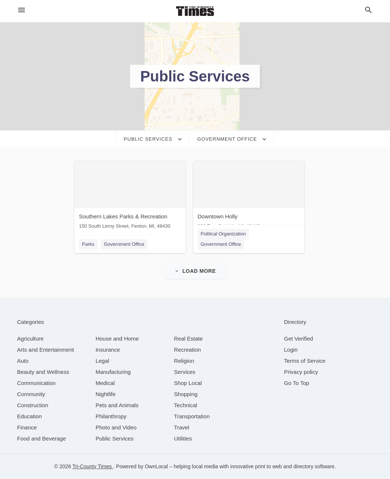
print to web (268, 466)
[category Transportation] (191, 416)
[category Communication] (36, 383)
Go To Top (296, 383)
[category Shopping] (185, 394)
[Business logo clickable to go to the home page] (195, 11)
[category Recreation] (187, 349)
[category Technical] (185, 405)
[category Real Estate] (188, 338)
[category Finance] (27, 427)
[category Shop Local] (188, 383)
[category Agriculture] (30, 338)
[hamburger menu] (21, 10)
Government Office (124, 244)
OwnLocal (156, 466)
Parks (88, 244)
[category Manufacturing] (113, 372)
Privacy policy (301, 372)
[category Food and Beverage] (41, 438)
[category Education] (29, 416)
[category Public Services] (115, 438)
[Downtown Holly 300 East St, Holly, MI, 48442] (249, 196)
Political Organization (223, 234)
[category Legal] (102, 361)
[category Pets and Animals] (117, 405)
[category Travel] (181, 427)
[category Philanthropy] (111, 416)
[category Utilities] (183, 438)
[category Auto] (23, 361)
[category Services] (184, 372)
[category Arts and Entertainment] (45, 349)
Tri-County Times (92, 466)
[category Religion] (184, 361)
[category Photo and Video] (116, 427)
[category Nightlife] (106, 394)
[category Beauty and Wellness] (43, 372)
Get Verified (298, 338)
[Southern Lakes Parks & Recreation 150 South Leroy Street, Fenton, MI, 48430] (130, 196)
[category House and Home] (117, 338)
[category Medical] (105, 383)
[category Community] (31, 394)
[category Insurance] (108, 349)
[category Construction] (32, 405)
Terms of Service (304, 361)
